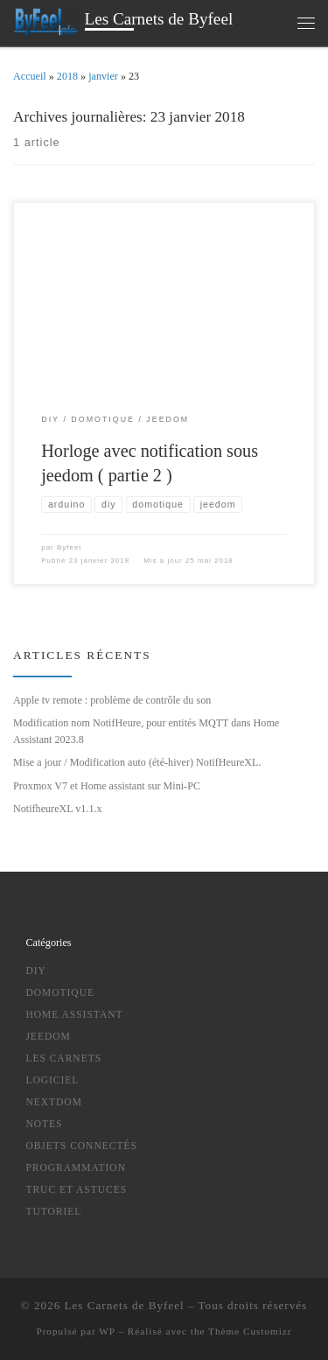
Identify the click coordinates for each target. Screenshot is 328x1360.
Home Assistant (73, 1014)
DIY (35, 970)
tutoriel (53, 1211)
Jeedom (47, 1036)
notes (43, 1123)
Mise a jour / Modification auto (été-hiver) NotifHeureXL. (137, 762)
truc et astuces (76, 1189)
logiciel (52, 1080)
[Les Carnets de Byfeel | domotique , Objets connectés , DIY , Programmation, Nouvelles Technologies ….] (46, 20)
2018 (67, 76)
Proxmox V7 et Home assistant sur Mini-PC (106, 786)
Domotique (59, 992)
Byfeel (69, 547)
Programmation (75, 1167)
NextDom (53, 1102)
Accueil (29, 76)
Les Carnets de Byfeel (125, 1305)
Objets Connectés (81, 1145)
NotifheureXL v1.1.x (57, 809)
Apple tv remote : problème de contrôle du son (112, 700)
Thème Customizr (249, 1331)
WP (107, 1331)
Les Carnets (63, 1058)
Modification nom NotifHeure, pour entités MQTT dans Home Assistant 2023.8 (146, 731)
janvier (103, 76)
